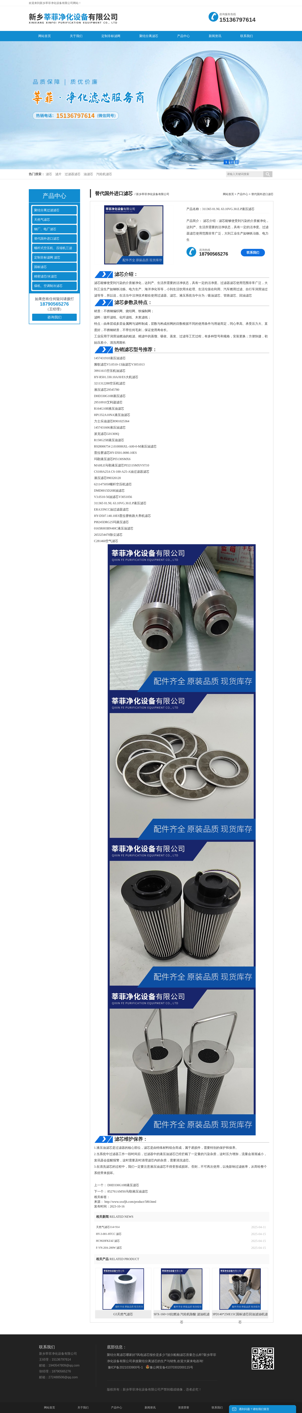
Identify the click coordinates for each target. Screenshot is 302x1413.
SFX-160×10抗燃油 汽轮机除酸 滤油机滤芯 (182, 1315)
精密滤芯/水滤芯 (45, 276)
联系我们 (253, 252)
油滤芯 (88, 174)
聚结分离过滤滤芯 (46, 210)
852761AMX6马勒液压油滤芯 (127, 1191)
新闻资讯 (150, 1407)
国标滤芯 (40, 267)
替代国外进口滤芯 (46, 238)
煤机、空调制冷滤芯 (48, 285)
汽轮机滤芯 (104, 174)
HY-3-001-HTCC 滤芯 (109, 1234)
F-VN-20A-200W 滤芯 (109, 1247)
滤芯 (49, 174)
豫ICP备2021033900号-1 (125, 1367)
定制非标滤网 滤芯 (47, 257)
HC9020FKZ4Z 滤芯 (108, 1240)
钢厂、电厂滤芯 (45, 229)
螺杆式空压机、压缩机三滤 (53, 248)
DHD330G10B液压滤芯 (123, 1185)
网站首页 (228, 194)
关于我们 (83, 1407)
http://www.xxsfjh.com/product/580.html (130, 1201)
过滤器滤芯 (72, 174)
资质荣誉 (183, 1407)
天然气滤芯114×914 (108, 1227)
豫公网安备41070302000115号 (169, 1367)
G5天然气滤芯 (123, 1314)
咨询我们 (54, 317)
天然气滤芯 (42, 219)
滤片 (58, 174)
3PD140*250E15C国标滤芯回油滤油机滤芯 (240, 1315)
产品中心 (242, 194)
